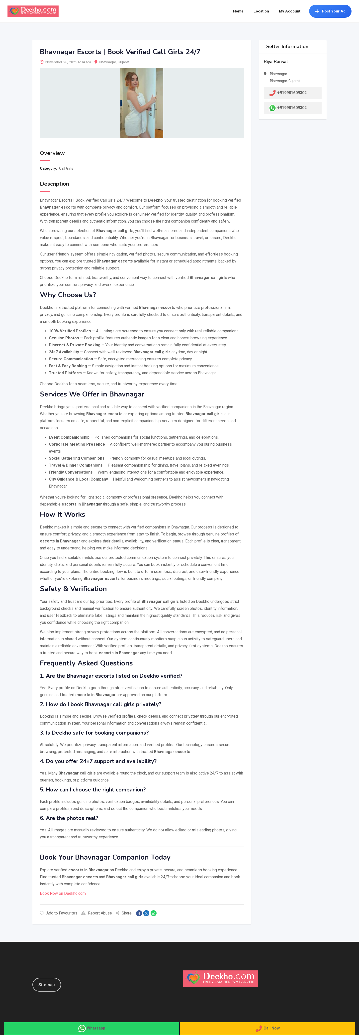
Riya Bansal (276, 62)
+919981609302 (292, 107)
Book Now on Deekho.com (63, 893)
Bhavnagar (107, 62)
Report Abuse (96, 913)
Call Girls (66, 168)
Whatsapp (96, 1028)
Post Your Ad (330, 11)
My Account (289, 11)
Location (261, 11)
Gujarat (123, 62)
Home (238, 11)
